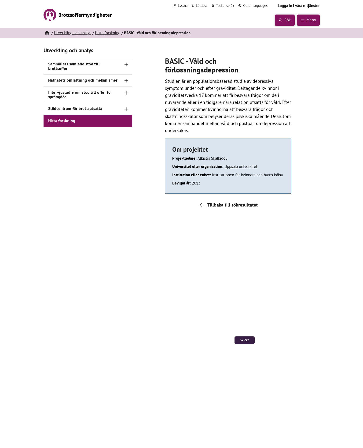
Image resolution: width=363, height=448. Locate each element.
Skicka (244, 340)
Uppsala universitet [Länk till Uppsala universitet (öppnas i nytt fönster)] (240, 166)
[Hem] (47, 33)
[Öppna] (126, 64)
